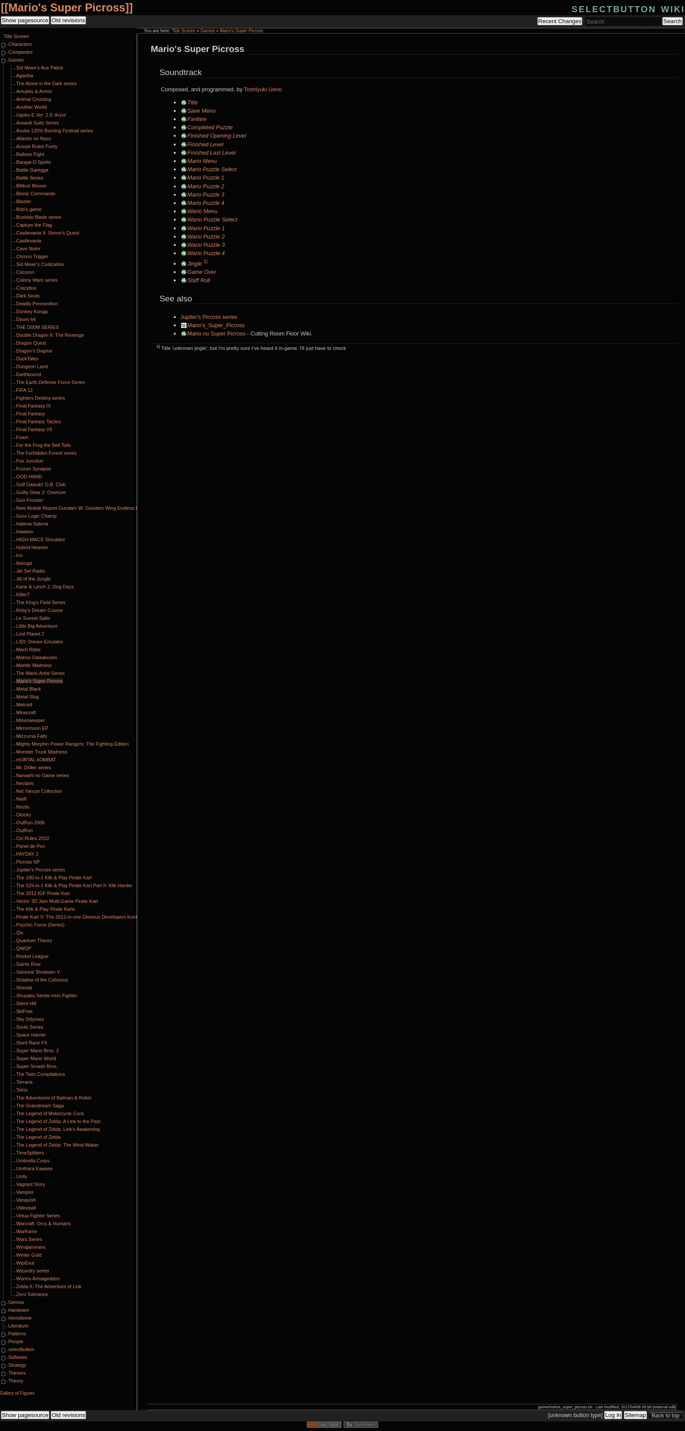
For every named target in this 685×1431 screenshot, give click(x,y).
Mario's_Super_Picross (216, 325)
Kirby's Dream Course (39, 610)
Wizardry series (32, 1270)
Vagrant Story (30, 1184)
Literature (18, 1325)
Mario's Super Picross (66, 7)
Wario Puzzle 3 (206, 245)
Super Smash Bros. (37, 1066)
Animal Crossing (33, 99)
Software (17, 1357)
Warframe (26, 1231)
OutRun (24, 830)
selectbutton (21, 1349)
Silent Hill (26, 1003)
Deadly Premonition (37, 303)
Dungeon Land (32, 366)
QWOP (23, 948)
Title (192, 102)
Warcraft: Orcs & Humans (43, 1223)
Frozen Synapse (33, 468)
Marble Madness (34, 665)
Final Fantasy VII (34, 429)
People (15, 1341)
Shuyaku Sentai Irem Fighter (46, 995)
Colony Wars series (37, 280)
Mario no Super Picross (216, 333)
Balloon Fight (30, 154)
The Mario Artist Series (40, 673)
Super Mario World (36, 1058)
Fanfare (197, 119)
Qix (20, 932)
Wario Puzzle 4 (206, 253)
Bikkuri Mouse (31, 185)
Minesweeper (30, 720)
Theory (15, 1380)
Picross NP (28, 861)
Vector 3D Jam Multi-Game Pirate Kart (57, 901)
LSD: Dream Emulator (39, 641)
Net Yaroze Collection (39, 791)
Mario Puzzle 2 (206, 186)
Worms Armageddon (38, 1278)
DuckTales (27, 358)
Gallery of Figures (17, 1393)
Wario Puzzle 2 (206, 236)
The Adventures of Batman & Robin (53, 1097)
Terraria (24, 1082)
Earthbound (28, 374)
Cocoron (25, 272)
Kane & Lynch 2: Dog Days (45, 586)
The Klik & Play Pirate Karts (45, 909)
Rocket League (32, 956)
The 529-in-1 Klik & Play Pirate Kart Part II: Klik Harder (74, 885)
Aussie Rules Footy (37, 146)
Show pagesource (25, 20)
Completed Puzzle (210, 127)
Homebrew (19, 1317)
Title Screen (183, 30)
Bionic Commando (35, 193)
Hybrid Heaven (32, 547)
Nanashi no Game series (42, 775)
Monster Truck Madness (41, 751)
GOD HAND (29, 476)
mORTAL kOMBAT (36, 759)
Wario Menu (202, 211)
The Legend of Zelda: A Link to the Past (58, 1121)
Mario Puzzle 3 (206, 194)
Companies (20, 52)
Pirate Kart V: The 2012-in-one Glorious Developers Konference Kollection (95, 916)
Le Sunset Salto (33, 618)
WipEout (25, 1262)
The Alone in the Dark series (46, 83)
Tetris (22, 1089)
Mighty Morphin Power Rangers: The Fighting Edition (72, 744)
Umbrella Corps (32, 1160)
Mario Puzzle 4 (206, 203)
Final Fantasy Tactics (38, 421)
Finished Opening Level (216, 135)
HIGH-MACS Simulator (40, 539)
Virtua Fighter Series (38, 1215)
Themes (17, 1373)
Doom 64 (26, 319)
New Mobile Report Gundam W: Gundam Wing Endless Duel (80, 508)
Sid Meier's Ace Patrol (39, 67)
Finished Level (205, 144)
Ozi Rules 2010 (32, 838)
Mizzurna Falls (31, 736)
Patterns (17, 1333)
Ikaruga (24, 563)
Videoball (26, 1207)
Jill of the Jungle (33, 578)
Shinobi (24, 987)
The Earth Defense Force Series (50, 382)
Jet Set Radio (30, 571)
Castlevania (28, 240)
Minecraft (26, 712)
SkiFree (24, 1011)
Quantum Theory (34, 940)
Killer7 (23, 594)
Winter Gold (29, 1255)
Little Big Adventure (37, 626)
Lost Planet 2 (30, 633)
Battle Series (29, 177)
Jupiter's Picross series (208, 317)
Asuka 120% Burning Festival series (54, 130)
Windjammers (30, 1247)
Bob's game (29, 209)
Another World (31, 107)
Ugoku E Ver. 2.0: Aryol (41, 115)
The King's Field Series (41, 602)
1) (206, 261)
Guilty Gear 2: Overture (41, 492)
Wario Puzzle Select (212, 219)
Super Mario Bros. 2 (37, 1050)
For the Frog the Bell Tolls (43, 445)
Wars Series (29, 1239)
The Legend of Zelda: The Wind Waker (57, 1145)
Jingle (194, 263)
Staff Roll (198, 280)
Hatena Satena (32, 523)
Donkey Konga (32, 311)
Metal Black (28, 688)
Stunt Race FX (32, 1042)
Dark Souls (28, 295)
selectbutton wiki (628, 8)
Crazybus (26, 287)
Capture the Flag (34, 225)
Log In (613, 1415)
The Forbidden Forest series (46, 453)
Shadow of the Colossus (42, 979)
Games (208, 30)
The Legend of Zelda (38, 1137)
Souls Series (29, 1027)
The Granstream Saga (40, 1105)
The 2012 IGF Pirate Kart (43, 893)
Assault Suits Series (37, 122)
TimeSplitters (30, 1152)
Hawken (25, 531)
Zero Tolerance (32, 1294)
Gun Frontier (29, 500)
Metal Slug (27, 696)
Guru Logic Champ (36, 515)
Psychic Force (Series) (40, 924)
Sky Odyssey (30, 1019)
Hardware (18, 1310)
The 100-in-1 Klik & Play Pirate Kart (54, 877)
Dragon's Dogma (34, 350)
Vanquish (26, 1200)
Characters (20, 44)
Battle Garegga (32, 170)
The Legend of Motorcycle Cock (50, 1113)
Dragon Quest (31, 343)
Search (672, 21)
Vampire (25, 1192)
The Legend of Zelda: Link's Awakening (58, 1129)
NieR (21, 799)
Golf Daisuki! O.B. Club (41, 484)
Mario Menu (202, 161)
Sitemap (635, 1415)
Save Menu (201, 110)
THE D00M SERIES (37, 327)
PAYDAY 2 (27, 854)
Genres (16, 1302)
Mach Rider (28, 649)
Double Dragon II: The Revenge (50, 335)
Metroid (24, 704)
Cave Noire (28, 248)
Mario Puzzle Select (212, 169)
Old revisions (68, 20)
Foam (22, 437)
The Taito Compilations (40, 1074)
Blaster (23, 201)
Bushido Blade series (38, 217)
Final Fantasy (30, 413)
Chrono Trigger (32, 256)
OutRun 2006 (30, 822)
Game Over (201, 272)
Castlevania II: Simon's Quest (47, 232)
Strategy (17, 1365)
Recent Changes (559, 21)
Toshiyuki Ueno (263, 89)
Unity (21, 1176)
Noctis (23, 806)
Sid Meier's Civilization (40, 264)
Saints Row (28, 964)
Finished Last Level (211, 152)
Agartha (24, 75)
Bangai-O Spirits (33, 162)
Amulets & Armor (34, 91)
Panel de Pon (30, 846)
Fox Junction (29, 460)
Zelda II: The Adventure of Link (49, 1286)
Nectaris (25, 783)
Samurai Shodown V (38, 972)
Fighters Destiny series (40, 398)
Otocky (23, 814)
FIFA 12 (24, 390)
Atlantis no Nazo (33, 138)
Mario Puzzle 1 (206, 177)
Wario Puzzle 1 (206, 228)
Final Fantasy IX (33, 405)
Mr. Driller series (33, 767)
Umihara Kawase (34, 1168)
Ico (19, 555)
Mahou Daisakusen (36, 657)
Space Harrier (31, 1034)
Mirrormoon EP (32, 728)
